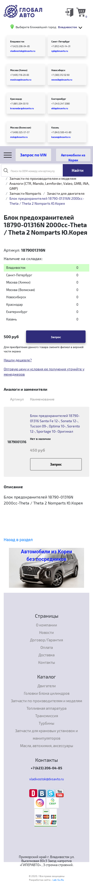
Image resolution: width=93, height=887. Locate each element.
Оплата (46, 647)
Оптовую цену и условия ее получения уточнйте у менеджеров (44, 371)
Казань (55, 127)
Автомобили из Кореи (73, 157)
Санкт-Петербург (60, 41)
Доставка (46, 655)
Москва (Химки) (18, 70)
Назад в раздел (18, 539)
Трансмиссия (46, 715)
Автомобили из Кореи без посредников (46, 555)
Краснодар (16, 99)
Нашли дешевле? (18, 360)
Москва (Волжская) (20, 127)
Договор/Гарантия (46, 640)
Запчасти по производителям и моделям (42, 178)
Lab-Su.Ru (58, 879)
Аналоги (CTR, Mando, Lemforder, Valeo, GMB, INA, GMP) (49, 186)
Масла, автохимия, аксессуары (46, 745)
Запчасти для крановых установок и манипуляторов (46, 734)
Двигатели (46, 686)
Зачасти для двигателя (66, 193)
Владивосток (17, 41)
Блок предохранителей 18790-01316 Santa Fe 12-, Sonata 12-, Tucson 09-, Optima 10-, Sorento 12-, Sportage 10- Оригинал (55, 423)
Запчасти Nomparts (25, 193)
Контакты (46, 662)
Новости (46, 632)
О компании (46, 625)
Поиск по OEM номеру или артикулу (29, 170)
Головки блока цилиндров (46, 693)
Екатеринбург (58, 99)
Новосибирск (58, 70)
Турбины (46, 723)
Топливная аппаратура (46, 708)
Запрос (56, 337)
